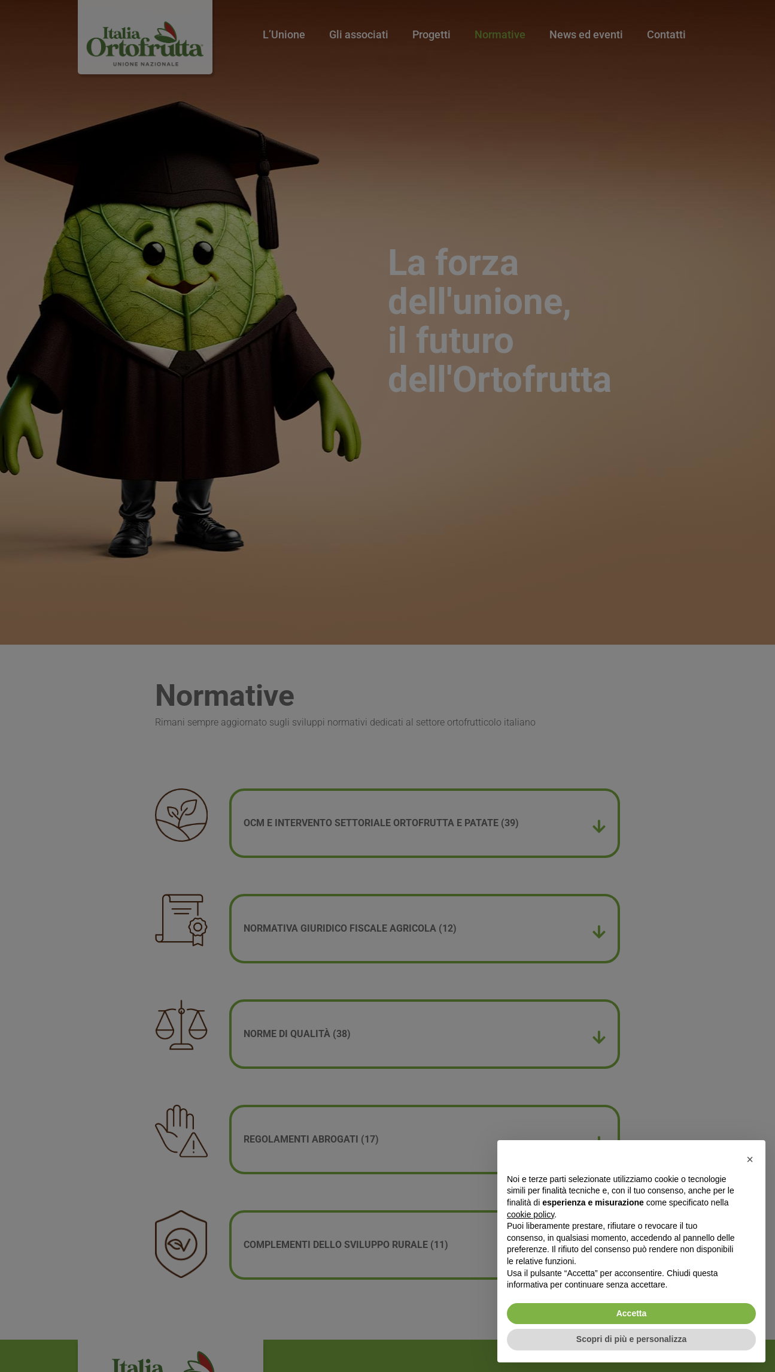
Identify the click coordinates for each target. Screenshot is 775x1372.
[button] (749, 1159)
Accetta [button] (631, 1313)
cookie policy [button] (530, 1214)
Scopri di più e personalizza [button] (631, 1339)
